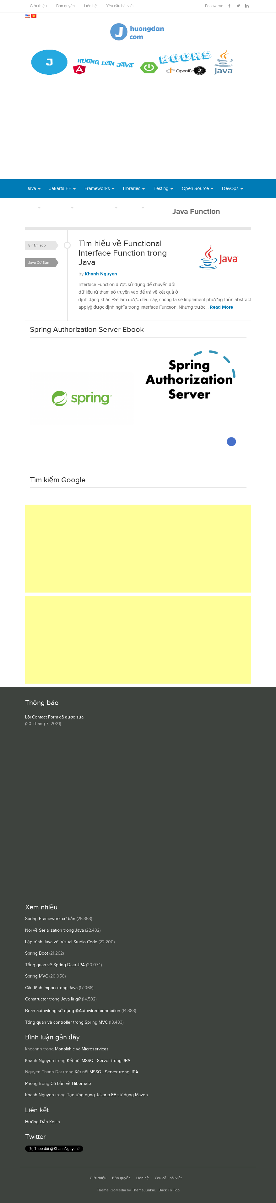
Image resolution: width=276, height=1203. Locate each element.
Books (159, 207)
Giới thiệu (38, 6)
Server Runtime (97, 207)
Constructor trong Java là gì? (53, 999)
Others (133, 207)
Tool (31, 207)
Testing (161, 188)
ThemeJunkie (143, 1190)
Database (59, 207)
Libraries (131, 188)
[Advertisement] (138, 132)
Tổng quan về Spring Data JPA (55, 964)
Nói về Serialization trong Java (54, 930)
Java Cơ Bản (38, 262)
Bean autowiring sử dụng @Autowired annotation (72, 1010)
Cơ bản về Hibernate (71, 1083)
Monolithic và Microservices (82, 1049)
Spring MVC (36, 976)
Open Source (195, 188)
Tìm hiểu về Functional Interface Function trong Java (122, 253)
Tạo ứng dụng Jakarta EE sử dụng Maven (107, 1094)
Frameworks (97, 188)
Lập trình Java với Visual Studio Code (61, 942)
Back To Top (169, 1190)
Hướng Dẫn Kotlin (42, 1121)
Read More (221, 307)
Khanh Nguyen (101, 274)
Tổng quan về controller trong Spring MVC (66, 1022)
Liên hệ (90, 6)
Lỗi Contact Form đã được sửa (54, 717)
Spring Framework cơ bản (50, 918)
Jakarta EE (60, 188)
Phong (31, 1083)
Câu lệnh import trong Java (51, 987)
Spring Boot (36, 953)
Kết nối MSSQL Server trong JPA (98, 1060)
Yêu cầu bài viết (120, 6)
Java (31, 188)
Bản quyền (65, 6)
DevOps (230, 188)
